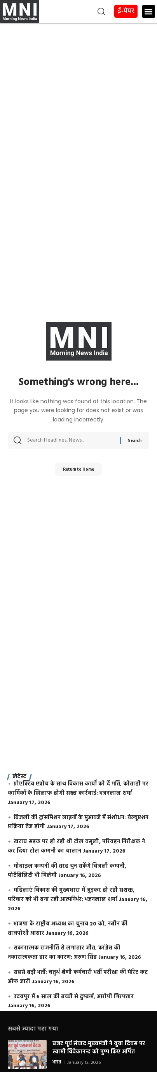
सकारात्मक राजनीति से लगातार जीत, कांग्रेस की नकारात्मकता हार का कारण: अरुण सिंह (64, 953)
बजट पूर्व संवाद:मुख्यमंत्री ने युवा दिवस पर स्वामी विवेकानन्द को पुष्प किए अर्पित (98, 1047)
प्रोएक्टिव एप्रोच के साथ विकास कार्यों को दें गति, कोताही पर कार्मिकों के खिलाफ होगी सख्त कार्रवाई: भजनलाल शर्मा (78, 789)
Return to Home (78, 468)
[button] (73, 11)
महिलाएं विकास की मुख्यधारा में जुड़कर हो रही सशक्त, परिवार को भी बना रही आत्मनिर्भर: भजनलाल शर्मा (71, 895)
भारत (56, 1063)
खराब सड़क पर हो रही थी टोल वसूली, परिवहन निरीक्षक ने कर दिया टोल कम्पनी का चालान (76, 846)
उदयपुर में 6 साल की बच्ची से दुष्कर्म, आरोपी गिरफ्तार (74, 997)
